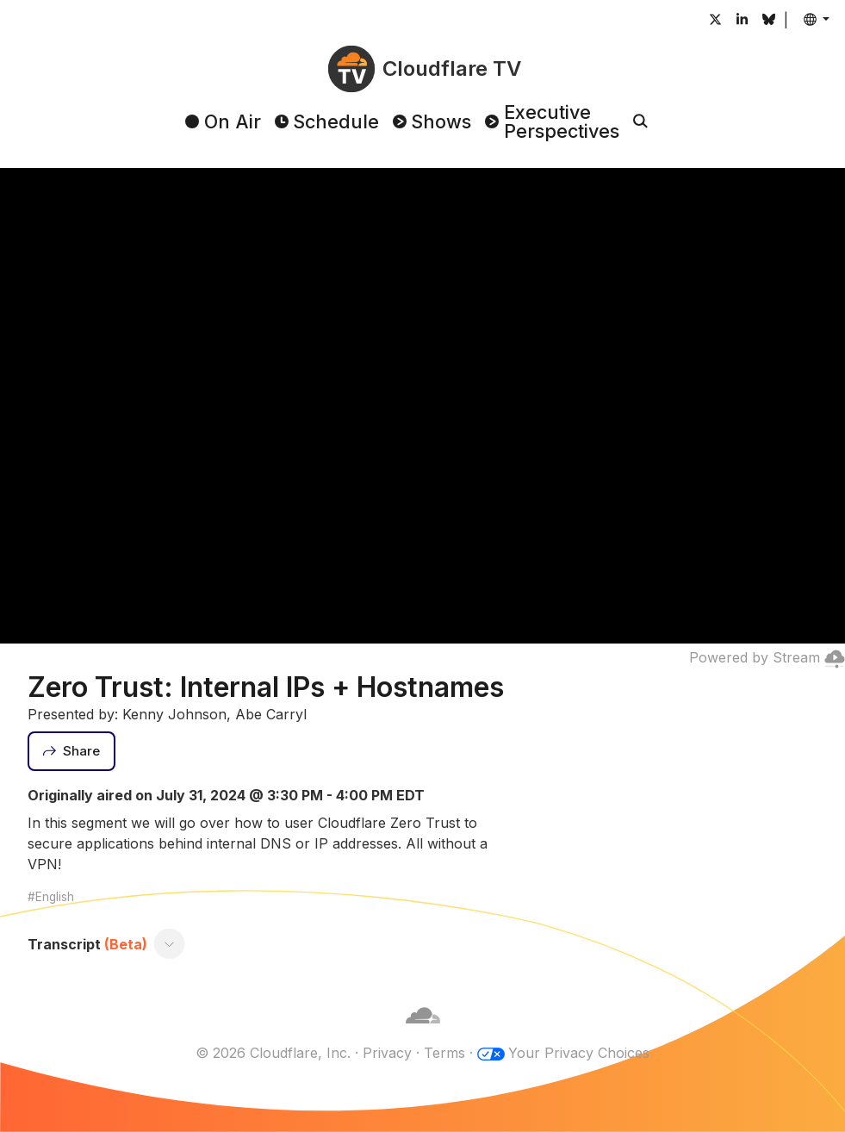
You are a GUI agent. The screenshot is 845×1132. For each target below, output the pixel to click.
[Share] (71, 751)
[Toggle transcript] (169, 944)
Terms (444, 1052)
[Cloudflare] (423, 1032)
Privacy (387, 1052)
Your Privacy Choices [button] (578, 1052)
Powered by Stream (767, 657)
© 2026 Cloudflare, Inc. (273, 1052)
